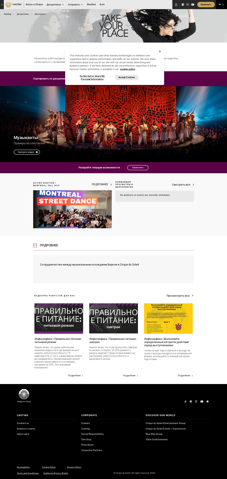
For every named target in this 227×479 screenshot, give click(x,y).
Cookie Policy (49, 467)
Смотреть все (181, 184)
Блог (102, 4)
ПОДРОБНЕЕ (100, 184)
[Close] (160, 51)
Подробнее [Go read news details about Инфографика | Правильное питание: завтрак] (129, 375)
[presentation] (47, 415)
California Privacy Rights (55, 473)
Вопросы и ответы (26, 428)
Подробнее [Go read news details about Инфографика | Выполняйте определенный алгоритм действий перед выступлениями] (184, 375)
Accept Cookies (126, 77)
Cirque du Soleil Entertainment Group (165, 423)
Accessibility (23, 467)
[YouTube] (192, 4)
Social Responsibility (92, 434)
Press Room (87, 444)
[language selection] (221, 4)
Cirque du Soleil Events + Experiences (166, 428)
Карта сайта (23, 434)
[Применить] (206, 4)
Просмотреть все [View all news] (178, 295)
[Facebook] (183, 4)
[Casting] (14, 4)
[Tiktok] (185, 401)
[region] (114, 66)
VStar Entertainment (157, 439)
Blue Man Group (154, 434)
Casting (7, 14)
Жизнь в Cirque (34, 4)
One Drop (86, 439)
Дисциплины (23, 14)
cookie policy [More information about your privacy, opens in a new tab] (127, 69)
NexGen (91, 4)
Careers (85, 423)
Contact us (23, 423)
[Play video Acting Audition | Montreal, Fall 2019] (72, 209)
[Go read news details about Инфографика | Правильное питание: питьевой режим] (58, 318)
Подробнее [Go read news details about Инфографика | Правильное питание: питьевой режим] (74, 375)
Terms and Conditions (28, 473)
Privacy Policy (74, 467)
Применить (138, 168)
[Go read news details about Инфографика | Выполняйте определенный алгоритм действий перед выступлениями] (168, 318)
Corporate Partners (91, 450)
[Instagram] (187, 4)
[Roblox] (207, 401)
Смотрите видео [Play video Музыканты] (26, 152)
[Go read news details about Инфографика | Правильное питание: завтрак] (113, 318)
